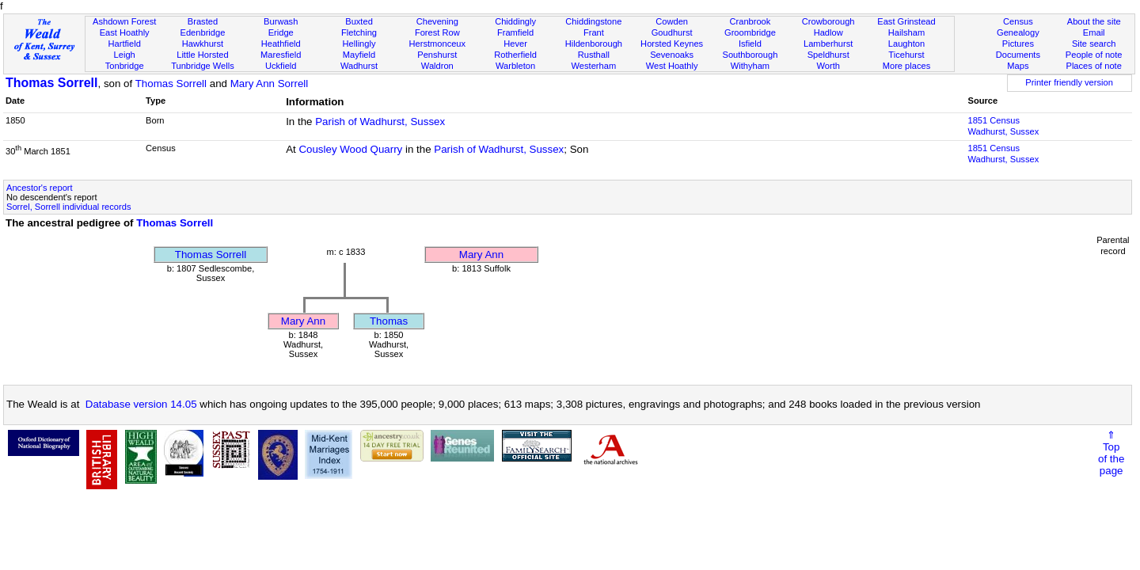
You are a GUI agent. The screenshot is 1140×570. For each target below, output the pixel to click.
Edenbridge (203, 32)
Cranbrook (749, 21)
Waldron (437, 65)
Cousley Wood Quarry (350, 149)
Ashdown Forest (124, 21)
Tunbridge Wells (202, 65)
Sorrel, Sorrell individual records (68, 206)
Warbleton (515, 65)
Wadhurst (359, 65)
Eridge (281, 32)
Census (1018, 21)
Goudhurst (672, 32)
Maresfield (280, 54)
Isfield (750, 43)
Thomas (389, 321)
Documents (1018, 54)
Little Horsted (202, 54)
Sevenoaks (672, 54)
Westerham (594, 65)
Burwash (281, 21)
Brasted (203, 21)
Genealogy (1018, 32)
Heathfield (281, 43)
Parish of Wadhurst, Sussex (380, 121)
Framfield (515, 32)
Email (1094, 32)
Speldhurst (828, 54)
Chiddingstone (593, 21)
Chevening (437, 21)
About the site (1094, 21)
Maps (1017, 65)
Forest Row (437, 32)
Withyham (750, 65)
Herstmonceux (437, 43)
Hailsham (906, 32)
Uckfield (281, 65)
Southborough (750, 54)
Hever (515, 43)
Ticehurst (906, 54)
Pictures (1018, 43)
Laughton (906, 43)
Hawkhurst (202, 43)
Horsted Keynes (671, 43)
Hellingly (359, 43)
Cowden (672, 21)
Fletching (359, 32)
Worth (827, 65)
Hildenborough (593, 43)
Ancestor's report (39, 187)
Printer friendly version (1069, 82)
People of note (1094, 54)
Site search (1094, 43)
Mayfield (359, 54)
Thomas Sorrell (51, 82)
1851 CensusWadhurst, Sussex (1003, 126)
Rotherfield (515, 54)
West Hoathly (672, 65)
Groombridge (750, 32)
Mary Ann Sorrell (269, 83)
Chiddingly (515, 21)
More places (907, 65)
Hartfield (124, 43)
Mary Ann (481, 254)
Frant (593, 32)
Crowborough (828, 21)
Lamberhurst (828, 43)
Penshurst (437, 54)
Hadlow (828, 32)
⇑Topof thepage (1111, 453)
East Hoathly (125, 32)
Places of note (1093, 65)
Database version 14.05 (141, 404)
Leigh (124, 54)
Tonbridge (124, 65)
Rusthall (594, 54)
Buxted (359, 21)
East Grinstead (906, 21)
